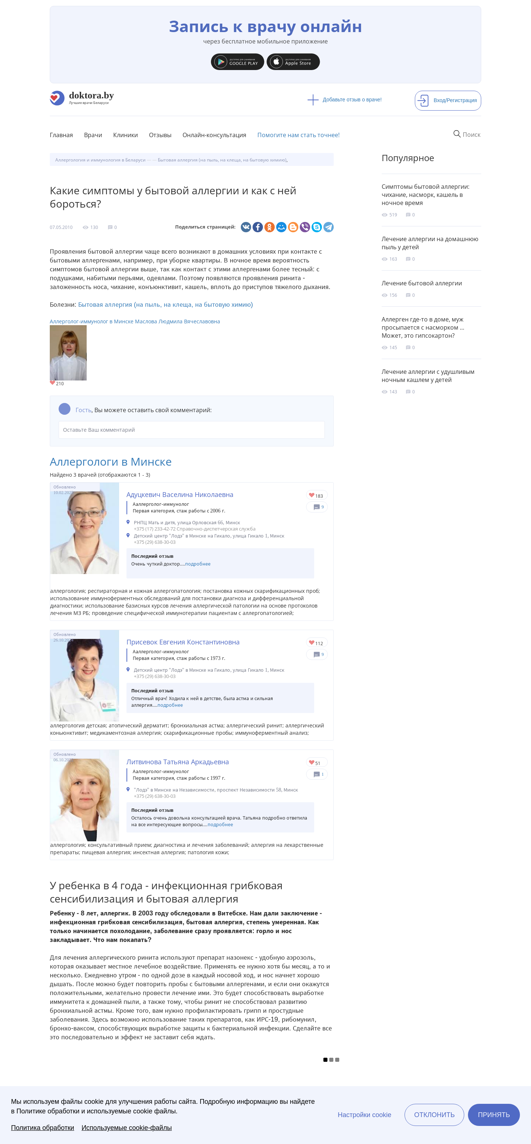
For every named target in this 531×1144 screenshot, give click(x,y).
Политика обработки (42, 1127)
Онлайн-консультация (214, 135)
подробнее (198, 564)
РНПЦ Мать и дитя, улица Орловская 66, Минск (187, 522)
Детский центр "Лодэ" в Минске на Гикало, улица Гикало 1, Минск (209, 536)
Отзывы (160, 135)
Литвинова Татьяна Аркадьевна (177, 761)
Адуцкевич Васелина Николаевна (179, 494)
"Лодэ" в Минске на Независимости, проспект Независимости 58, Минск (216, 790)
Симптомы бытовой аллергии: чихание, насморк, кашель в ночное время (425, 194)
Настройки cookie (364, 1115)
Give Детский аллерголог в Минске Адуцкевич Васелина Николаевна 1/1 (312, 495)
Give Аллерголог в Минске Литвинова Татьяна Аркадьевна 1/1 (312, 763)
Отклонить (434, 1115)
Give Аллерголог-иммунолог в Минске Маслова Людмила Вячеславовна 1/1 (53, 383)
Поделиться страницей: (205, 227)
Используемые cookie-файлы (126, 1127)
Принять (494, 1115)
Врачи (93, 135)
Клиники (125, 135)
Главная (61, 135)
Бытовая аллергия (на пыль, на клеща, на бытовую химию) (165, 304)
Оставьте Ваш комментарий (192, 430)
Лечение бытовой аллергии (422, 283)
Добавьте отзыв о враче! (344, 99)
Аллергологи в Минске (111, 461)
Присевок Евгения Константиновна (183, 641)
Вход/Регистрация (447, 100)
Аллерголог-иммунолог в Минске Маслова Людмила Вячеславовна (135, 321)
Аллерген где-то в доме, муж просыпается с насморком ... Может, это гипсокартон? (423, 327)
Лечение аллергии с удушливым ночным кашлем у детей (428, 376)
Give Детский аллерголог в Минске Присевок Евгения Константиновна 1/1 (312, 643)
